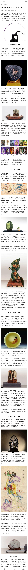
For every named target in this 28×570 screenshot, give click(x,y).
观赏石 (2, 91)
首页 (1, 4)
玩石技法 (12, 10)
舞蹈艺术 (22, 18)
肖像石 (11, 20)
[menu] (26, 1)
